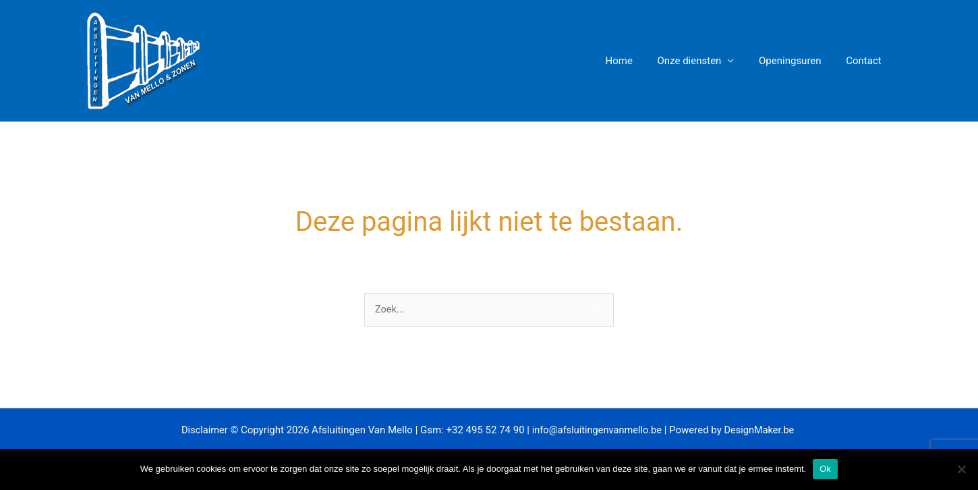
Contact (866, 61)
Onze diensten (700, 61)
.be (792, 431)
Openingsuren (797, 61)
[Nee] (961, 469)
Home (634, 61)
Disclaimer (201, 431)
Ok (825, 469)
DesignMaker (755, 431)
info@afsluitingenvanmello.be (596, 431)
